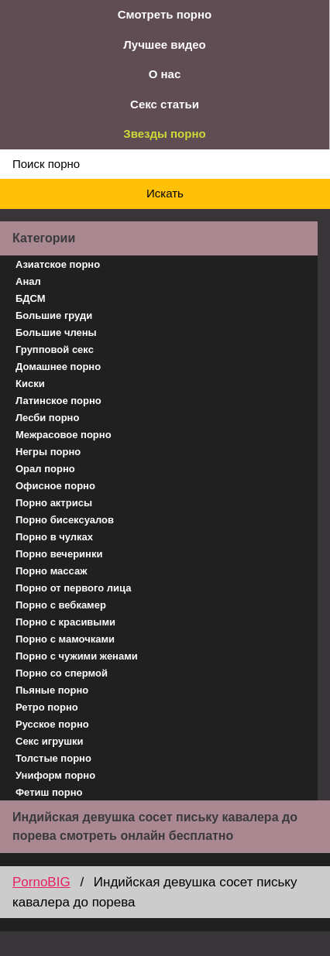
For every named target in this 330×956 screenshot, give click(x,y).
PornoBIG (41, 882)
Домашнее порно (58, 366)
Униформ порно (55, 775)
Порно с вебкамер (60, 605)
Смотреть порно (165, 14)
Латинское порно (58, 400)
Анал (28, 281)
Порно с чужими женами (76, 656)
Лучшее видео (164, 44)
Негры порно (48, 451)
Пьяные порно (51, 690)
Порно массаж (51, 571)
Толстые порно (53, 758)
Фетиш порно (49, 792)
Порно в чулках (54, 537)
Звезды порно (164, 133)
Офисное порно (55, 486)
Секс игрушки (49, 741)
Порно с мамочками (65, 639)
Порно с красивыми (65, 622)
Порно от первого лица (73, 588)
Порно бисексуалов (64, 520)
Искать (165, 193)
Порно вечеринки (58, 554)
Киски (30, 383)
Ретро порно (46, 707)
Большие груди (53, 315)
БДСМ (30, 298)
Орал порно (45, 469)
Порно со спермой (61, 673)
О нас (165, 74)
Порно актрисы (53, 503)
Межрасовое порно (63, 434)
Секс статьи (164, 104)
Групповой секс (54, 349)
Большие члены (56, 332)
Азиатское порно (57, 264)
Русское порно (52, 724)
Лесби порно (47, 417)
